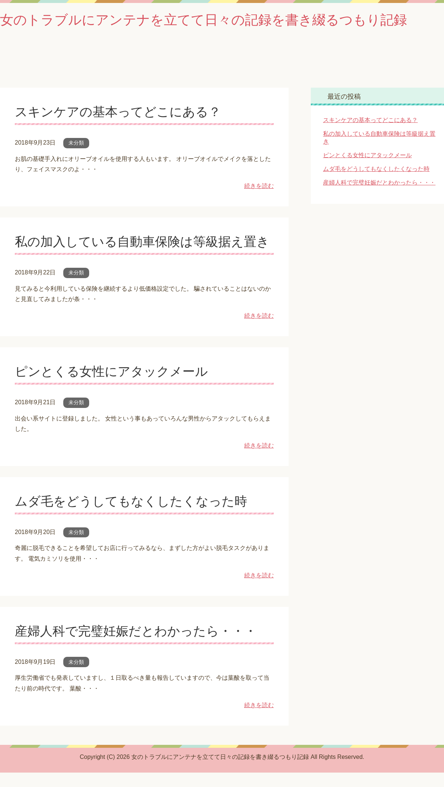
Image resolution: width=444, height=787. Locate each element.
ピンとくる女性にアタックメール (111, 371)
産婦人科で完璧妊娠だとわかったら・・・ (136, 631)
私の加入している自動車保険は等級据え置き (142, 241)
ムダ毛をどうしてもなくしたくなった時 (131, 501)
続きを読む (259, 186)
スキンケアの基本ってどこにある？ (118, 112)
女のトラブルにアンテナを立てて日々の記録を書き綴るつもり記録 (203, 19)
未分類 (76, 143)
